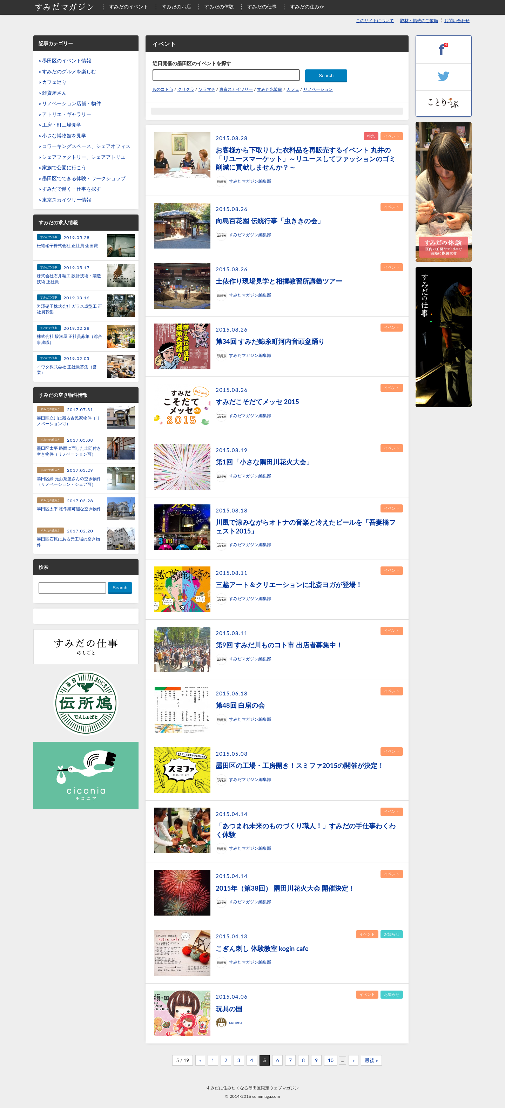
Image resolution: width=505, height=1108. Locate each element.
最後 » (371, 1060)
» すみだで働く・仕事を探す (70, 189)
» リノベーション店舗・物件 (70, 103)
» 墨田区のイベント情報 (65, 60)
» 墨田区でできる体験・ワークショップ (82, 178)
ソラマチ (206, 89)
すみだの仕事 (262, 6)
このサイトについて (375, 20)
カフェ (293, 89)
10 (331, 1060)
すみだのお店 (176, 6)
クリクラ (185, 89)
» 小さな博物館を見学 (62, 135)
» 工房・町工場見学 (60, 125)
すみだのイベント (128, 6)
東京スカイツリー (236, 89)
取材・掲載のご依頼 (419, 20)
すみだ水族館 (269, 89)
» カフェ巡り (53, 82)
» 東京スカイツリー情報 (65, 200)
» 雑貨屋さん (53, 93)
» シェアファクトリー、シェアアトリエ (82, 157)
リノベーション (318, 89)
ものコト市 (162, 89)
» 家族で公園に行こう (62, 167)
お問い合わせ (457, 20)
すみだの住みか (307, 6)
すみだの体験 (219, 6)
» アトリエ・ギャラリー (65, 114)
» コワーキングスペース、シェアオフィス (84, 146)
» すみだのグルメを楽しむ (67, 71)
